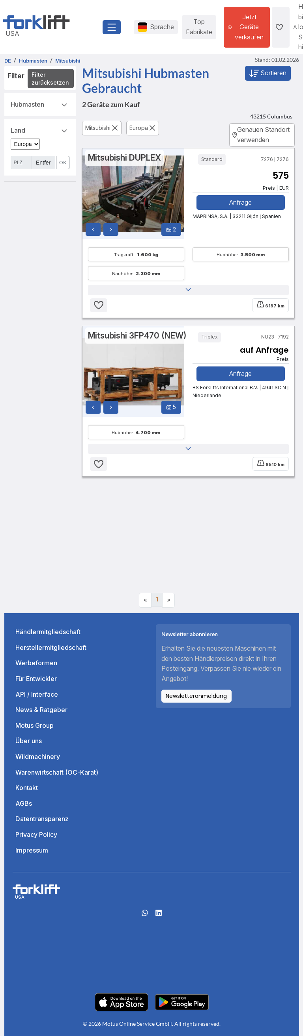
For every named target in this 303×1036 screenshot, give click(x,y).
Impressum (31, 850)
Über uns (28, 741)
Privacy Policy (36, 834)
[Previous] (145, 600)
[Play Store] (181, 1002)
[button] (188, 290)
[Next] (168, 600)
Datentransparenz (42, 819)
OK (62, 162)
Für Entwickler (36, 679)
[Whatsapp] (144, 915)
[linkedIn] (158, 915)
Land (40, 130)
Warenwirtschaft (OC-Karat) (56, 772)
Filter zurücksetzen (50, 78)
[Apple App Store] (121, 1002)
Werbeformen (36, 663)
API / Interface (36, 694)
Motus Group (34, 725)
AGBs (23, 803)
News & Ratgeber (41, 710)
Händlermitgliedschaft (47, 632)
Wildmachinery (37, 756)
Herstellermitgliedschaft (50, 647)
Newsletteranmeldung (196, 696)
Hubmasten (40, 104)
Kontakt (26, 788)
